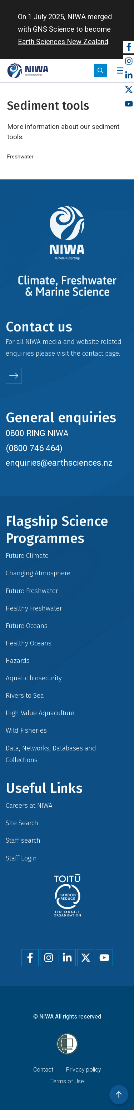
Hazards (18, 660)
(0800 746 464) (34, 448)
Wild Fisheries (26, 730)
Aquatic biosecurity (34, 678)
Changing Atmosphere (38, 573)
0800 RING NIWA (37, 433)
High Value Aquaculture (40, 713)
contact (92, 353)
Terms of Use (67, 1081)
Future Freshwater (32, 591)
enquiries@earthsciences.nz (59, 463)
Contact (43, 1069)
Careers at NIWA (29, 805)
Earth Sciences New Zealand (63, 41)
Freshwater (20, 156)
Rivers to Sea (25, 695)
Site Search (22, 823)
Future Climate (27, 555)
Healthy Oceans (28, 643)
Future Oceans (27, 626)
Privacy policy (83, 1069)
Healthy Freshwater (34, 608)
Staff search (23, 840)
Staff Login (21, 858)
